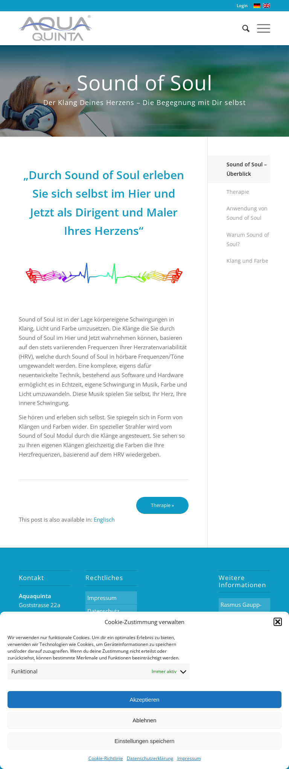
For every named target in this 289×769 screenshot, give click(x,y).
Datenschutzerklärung (150, 758)
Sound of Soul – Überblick (247, 169)
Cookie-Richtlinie (105, 758)
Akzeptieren (144, 699)
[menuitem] (104, 519)
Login (242, 5)
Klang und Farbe (247, 260)
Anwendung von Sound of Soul (247, 213)
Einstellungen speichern (144, 741)
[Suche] (242, 28)
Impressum (189, 758)
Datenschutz (103, 611)
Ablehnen (144, 720)
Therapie (238, 191)
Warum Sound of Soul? (248, 239)
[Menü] (259, 28)
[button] (277, 622)
